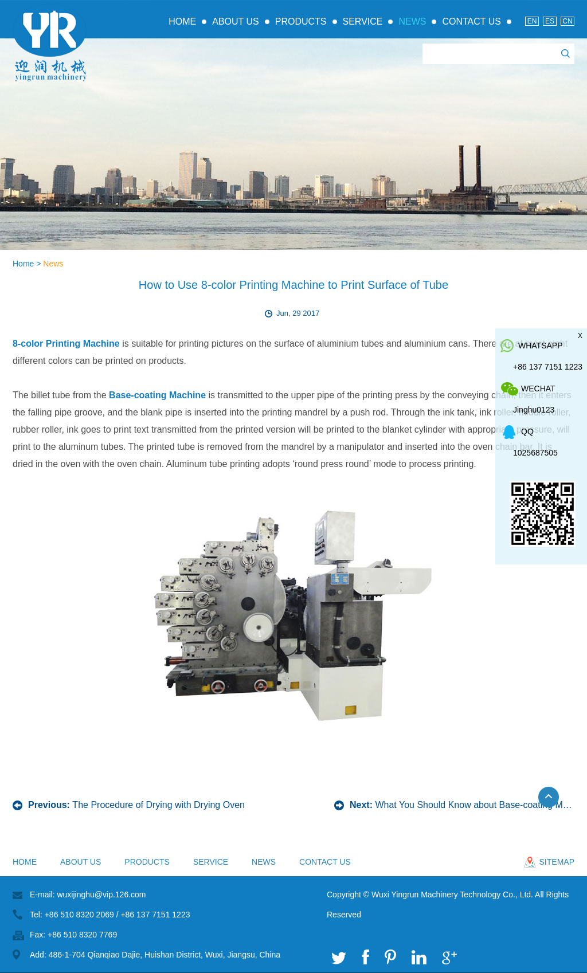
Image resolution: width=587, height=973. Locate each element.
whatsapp (540, 345)
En (532, 21)
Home (182, 21)
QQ (527, 431)
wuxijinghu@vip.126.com (101, 894)
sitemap (556, 861)
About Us (235, 21)
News (412, 21)
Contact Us (471, 21)
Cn (567, 21)
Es (549, 21)
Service (363, 21)
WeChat (538, 388)
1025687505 (535, 452)
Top (554, 802)
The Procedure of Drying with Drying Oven (158, 805)
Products (301, 21)
